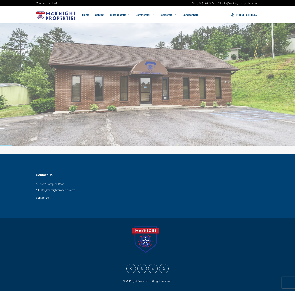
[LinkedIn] (153, 268)
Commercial (143, 14)
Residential (166, 14)
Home (85, 14)
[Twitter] (142, 268)
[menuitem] (244, 14)
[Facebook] (131, 268)
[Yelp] (164, 268)
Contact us (42, 197)
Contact (99, 14)
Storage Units (118, 14)
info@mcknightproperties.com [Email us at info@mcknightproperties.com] (57, 190)
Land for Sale (190, 14)
